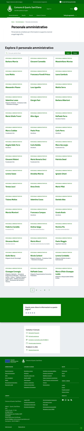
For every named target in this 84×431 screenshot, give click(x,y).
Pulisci (75, 53)
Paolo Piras (35, 130)
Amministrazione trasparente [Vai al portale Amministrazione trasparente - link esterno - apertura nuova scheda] (40, 2)
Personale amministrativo (11, 383)
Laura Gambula (61, 74)
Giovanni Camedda (37, 61)
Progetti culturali (65, 390)
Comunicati (64, 371)
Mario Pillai (60, 186)
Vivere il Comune (41, 15)
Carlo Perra (59, 130)
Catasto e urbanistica (29, 383)
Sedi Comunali (8, 427)
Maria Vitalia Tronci (13, 116)
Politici (6, 380)
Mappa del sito (21, 427)
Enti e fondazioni (9, 378)
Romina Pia (60, 227)
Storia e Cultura (65, 392)
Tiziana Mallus (11, 199)
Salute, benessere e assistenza (50, 378)
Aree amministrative (10, 373)
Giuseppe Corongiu (13, 271)
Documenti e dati (9, 385)
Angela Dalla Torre (13, 145)
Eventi (63, 387)
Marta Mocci (35, 241)
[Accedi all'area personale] (67, 2)
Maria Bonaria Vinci (38, 159)
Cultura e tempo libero (29, 385)
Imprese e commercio (48, 373)
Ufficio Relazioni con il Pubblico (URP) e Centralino (13, 414)
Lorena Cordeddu (62, 255)
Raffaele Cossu (36, 271)
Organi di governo (9, 371)
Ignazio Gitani (61, 173)
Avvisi (63, 373)
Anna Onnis (35, 186)
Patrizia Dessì (60, 159)
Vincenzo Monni (12, 241)
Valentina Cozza (36, 199)
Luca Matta (10, 74)
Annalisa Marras (37, 173)
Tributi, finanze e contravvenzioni (50, 380)
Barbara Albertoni (62, 100)
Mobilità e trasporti (47, 376)
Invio (68, 53)
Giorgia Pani (35, 100)
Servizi (31, 15)
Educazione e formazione (30, 387)
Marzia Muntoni (12, 212)
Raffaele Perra (61, 116)
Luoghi (63, 385)
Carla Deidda (35, 145)
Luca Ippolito (35, 87)
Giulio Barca (10, 255)
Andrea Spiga (35, 227)
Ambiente (26, 373)
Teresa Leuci (10, 186)
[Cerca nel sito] (75, 8)
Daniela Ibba (60, 199)
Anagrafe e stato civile (29, 376)
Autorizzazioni (27, 380)
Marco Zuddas (11, 130)
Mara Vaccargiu (61, 145)
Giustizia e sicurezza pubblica (49, 371)
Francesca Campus (38, 212)
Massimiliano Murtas (64, 61)
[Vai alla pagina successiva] (49, 290)
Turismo (45, 383)
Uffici (6, 376)
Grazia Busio (60, 212)
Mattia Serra (60, 87)
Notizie (63, 376)
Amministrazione (13, 15)
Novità (23, 15)
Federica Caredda (12, 227)
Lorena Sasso (11, 173)
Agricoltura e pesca (28, 371)
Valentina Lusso (12, 100)
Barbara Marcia (12, 61)
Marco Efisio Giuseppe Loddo (64, 272)
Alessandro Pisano (13, 87)
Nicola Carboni (36, 255)
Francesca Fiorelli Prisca (40, 74)
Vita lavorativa (46, 385)
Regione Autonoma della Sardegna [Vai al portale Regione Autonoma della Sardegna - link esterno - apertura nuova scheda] (14, 2)
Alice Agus (34, 116)
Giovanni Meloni (12, 159)
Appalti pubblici (27, 378)
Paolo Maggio (61, 241)
